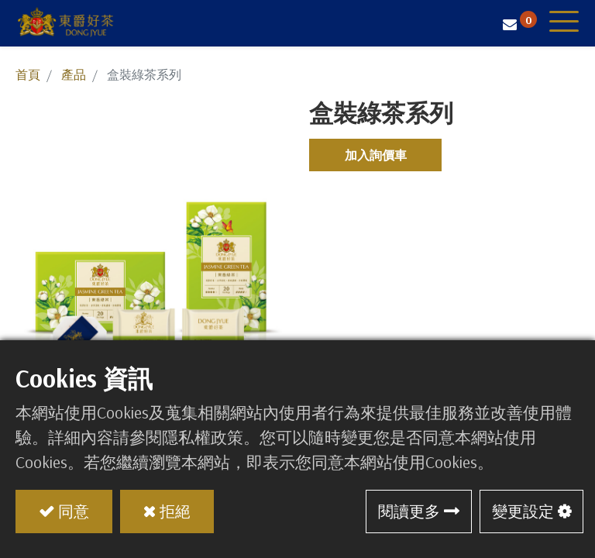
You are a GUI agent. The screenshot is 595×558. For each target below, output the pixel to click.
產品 (73, 74)
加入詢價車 (376, 155)
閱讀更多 (409, 511)
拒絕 (175, 511)
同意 (73, 511)
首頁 (27, 74)
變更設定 (523, 511)
